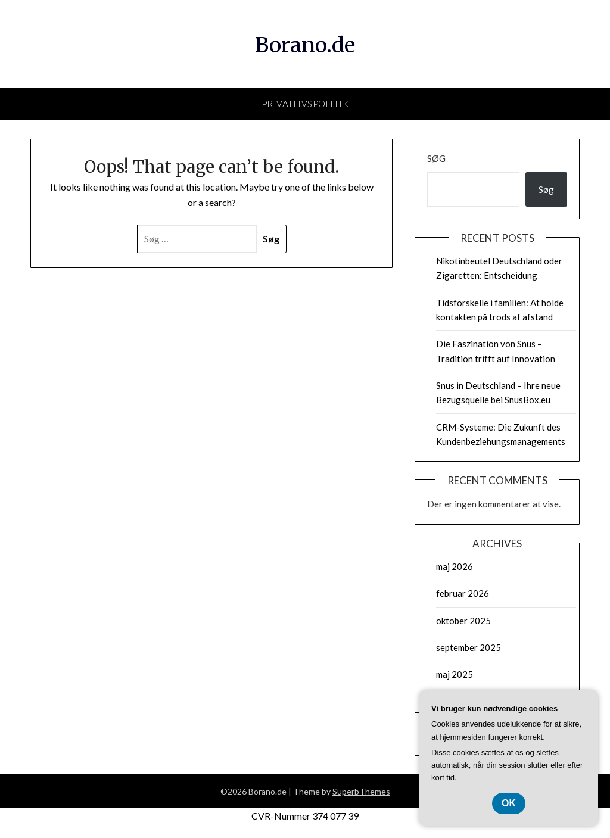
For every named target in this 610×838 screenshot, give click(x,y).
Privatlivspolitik (305, 103)
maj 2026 (454, 566)
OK (509, 803)
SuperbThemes (361, 791)
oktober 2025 (463, 620)
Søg (436, 158)
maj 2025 (454, 674)
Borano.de (305, 42)
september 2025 (468, 647)
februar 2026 (462, 593)
